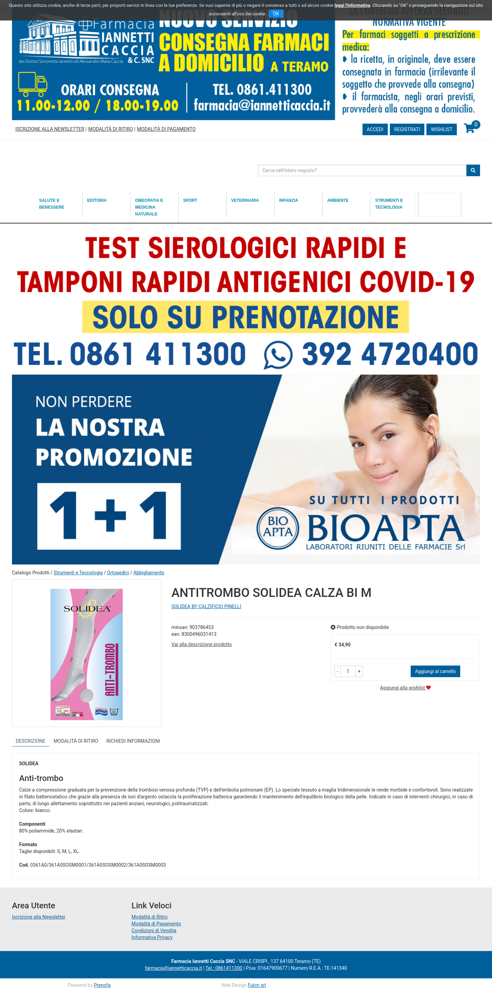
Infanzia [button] (288, 200)
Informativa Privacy (152, 937)
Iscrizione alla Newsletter (49, 129)
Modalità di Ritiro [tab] (76, 741)
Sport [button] (190, 200)
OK (276, 13)
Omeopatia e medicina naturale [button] (149, 207)
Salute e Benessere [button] (52, 204)
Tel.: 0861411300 (223, 968)
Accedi (375, 129)
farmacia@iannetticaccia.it (173, 968)
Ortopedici (118, 572)
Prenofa (102, 985)
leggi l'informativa (352, 5)
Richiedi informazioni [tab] (133, 741)
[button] (337, 671)
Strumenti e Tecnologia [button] (389, 204)
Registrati (407, 129)
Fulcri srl (257, 985)
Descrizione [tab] (30, 741)
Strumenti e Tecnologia (78, 572)
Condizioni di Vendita (154, 930)
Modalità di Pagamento (166, 129)
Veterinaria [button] (245, 200)
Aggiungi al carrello (435, 671)
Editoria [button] (97, 200)
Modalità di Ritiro (110, 129)
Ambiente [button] (337, 200)
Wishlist (441, 129)
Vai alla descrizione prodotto (202, 644)
